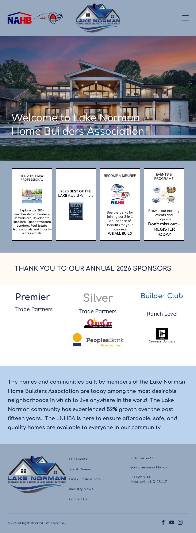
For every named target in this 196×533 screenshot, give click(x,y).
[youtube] (171, 523)
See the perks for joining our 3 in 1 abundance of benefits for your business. (120, 220)
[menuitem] (98, 461)
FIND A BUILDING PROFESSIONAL (32, 177)
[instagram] (180, 523)
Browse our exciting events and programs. (164, 214)
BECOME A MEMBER (120, 175)
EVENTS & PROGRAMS (164, 176)
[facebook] (163, 523)
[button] (185, 18)
